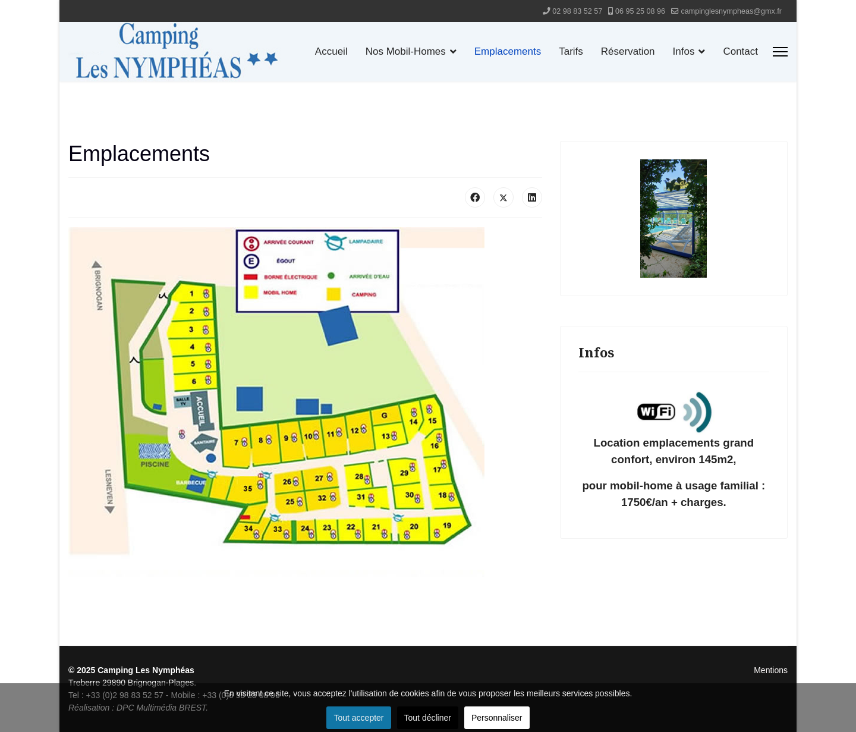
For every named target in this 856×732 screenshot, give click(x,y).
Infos (684, 51)
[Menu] (780, 51)
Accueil (331, 51)
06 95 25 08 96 (640, 11)
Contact (740, 51)
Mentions (771, 670)
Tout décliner (427, 717)
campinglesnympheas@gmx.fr (731, 11)
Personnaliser (497, 717)
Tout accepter (358, 717)
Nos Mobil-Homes (406, 51)
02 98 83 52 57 (577, 11)
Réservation (628, 51)
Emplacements (507, 51)
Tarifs (571, 51)
